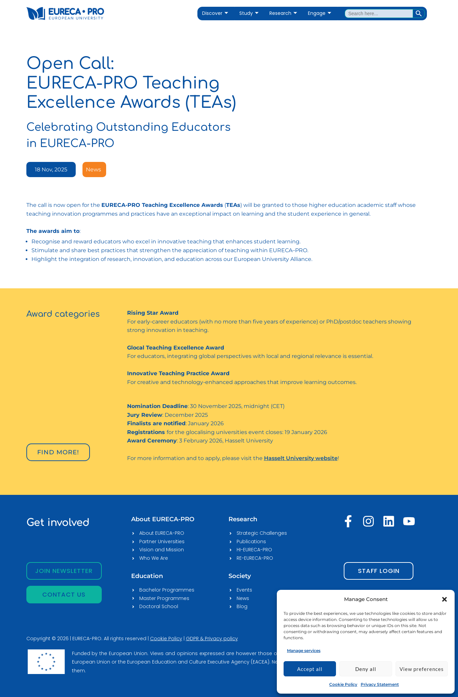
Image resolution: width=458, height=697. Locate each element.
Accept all (309, 669)
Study (249, 13)
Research (283, 13)
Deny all (365, 669)
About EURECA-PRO (162, 519)
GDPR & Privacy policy (212, 638)
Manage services (303, 650)
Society (239, 576)
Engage (319, 13)
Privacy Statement (380, 684)
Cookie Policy (343, 684)
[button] (444, 599)
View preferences (422, 669)
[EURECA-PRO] (300, 599)
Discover (215, 13)
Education (147, 576)
